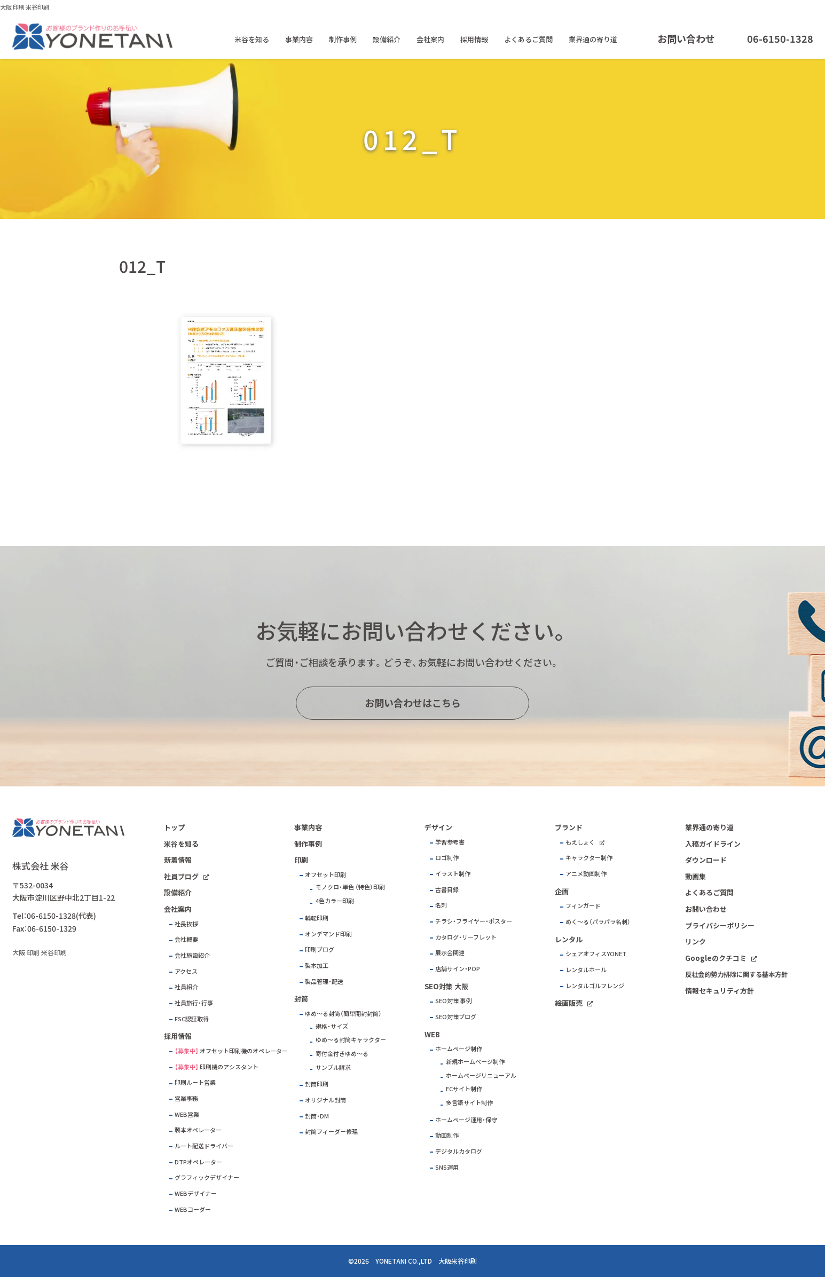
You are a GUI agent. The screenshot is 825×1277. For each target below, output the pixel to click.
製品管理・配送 (324, 981)
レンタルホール (586, 969)
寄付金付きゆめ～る (342, 1053)
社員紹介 (186, 986)
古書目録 (447, 889)
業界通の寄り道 (593, 39)
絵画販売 (569, 1003)
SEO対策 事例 (453, 1000)
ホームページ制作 (458, 1048)
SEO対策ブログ (455, 1016)
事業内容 (299, 39)
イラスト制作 (452, 873)
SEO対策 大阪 (446, 986)
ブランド (569, 827)
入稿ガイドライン (713, 844)
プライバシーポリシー (720, 925)
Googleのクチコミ (716, 958)
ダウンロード (706, 860)
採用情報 (474, 39)
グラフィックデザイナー (207, 1177)
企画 (562, 891)
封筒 (301, 999)
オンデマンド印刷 (328, 934)
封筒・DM (317, 1116)
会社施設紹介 (192, 955)
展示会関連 (450, 952)
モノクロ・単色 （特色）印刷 (350, 887)
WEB (432, 1034)
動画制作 (447, 1135)
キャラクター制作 (588, 857)
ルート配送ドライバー (204, 1145)
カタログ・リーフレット (466, 937)
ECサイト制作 (464, 1088)
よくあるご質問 (528, 39)
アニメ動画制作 (586, 873)
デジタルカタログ (458, 1151)
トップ (174, 827)
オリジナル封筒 (325, 1100)
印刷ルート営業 (195, 1082)
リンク (695, 941)
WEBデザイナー (196, 1193)
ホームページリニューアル (481, 1075)
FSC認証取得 (192, 1018)
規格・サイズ (332, 1026)
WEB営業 (187, 1114)
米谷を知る (251, 39)
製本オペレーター (198, 1129)
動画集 (695, 876)
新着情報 (178, 860)
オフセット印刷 (325, 874)
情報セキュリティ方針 (719, 991)
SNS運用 (447, 1167)
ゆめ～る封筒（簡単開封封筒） (343, 1013)
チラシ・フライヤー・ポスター (473, 921)
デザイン (438, 827)
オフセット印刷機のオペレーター (244, 1050)
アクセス (186, 971)
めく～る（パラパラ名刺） (598, 921)
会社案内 (430, 39)
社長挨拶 (186, 923)
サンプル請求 (333, 1067)
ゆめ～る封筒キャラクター (351, 1039)
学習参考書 (450, 842)
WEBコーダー (193, 1209)
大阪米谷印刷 (457, 1261)
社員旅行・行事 (194, 1002)
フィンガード (583, 905)
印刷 (301, 860)
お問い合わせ (686, 38)
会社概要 (186, 939)
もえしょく (580, 842)
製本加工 (316, 965)
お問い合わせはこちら (413, 703)
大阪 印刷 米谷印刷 (24, 7)
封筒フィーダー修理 (331, 1131)
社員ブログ (181, 876)
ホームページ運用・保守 (466, 1119)
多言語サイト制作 (469, 1102)
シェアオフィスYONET (595, 953)
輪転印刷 (316, 918)
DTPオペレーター (198, 1161)
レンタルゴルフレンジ (594, 985)
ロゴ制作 (447, 857)
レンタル (569, 939)
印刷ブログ (319, 949)
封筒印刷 (316, 1084)
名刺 (441, 905)
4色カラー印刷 (335, 900)
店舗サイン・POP (457, 968)
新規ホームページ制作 (475, 1061)
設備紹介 (386, 39)
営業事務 (186, 1098)
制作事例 (343, 39)
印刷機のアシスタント (229, 1066)
